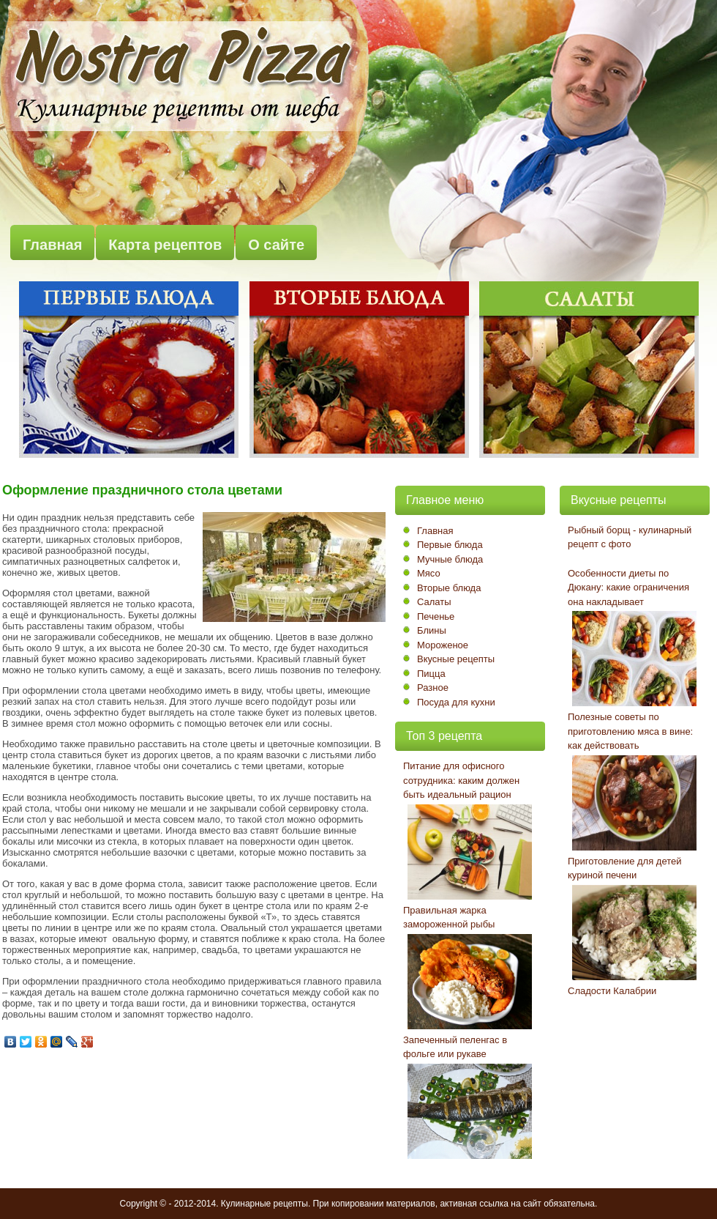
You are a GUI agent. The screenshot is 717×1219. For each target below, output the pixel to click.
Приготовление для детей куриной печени (625, 868)
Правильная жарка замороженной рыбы (449, 917)
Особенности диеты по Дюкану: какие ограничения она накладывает (628, 587)
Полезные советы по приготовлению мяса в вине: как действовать (630, 731)
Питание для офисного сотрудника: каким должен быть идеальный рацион (461, 780)
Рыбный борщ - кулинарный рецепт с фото (629, 537)
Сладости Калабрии (612, 990)
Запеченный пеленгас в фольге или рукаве (455, 1047)
